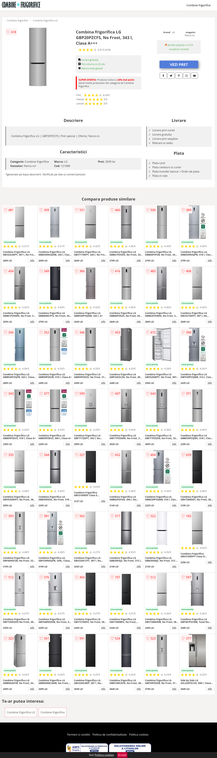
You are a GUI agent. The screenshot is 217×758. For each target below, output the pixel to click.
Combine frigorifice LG (45, 20)
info (32, 260)
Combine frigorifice (198, 5)
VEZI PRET (179, 64)
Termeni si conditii (78, 734)
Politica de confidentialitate (110, 734)
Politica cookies (139, 734)
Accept (122, 755)
